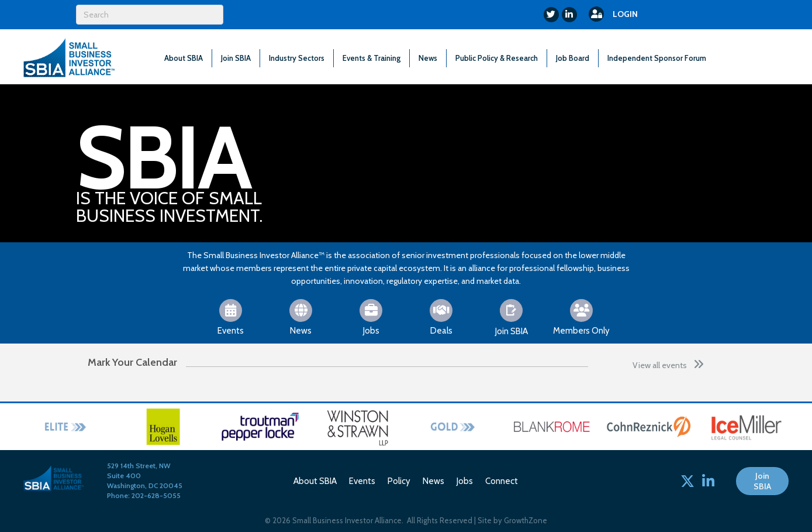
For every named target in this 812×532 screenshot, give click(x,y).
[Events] (230, 316)
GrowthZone (525, 520)
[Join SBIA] (511, 317)
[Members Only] (581, 316)
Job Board (572, 58)
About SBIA (183, 58)
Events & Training (371, 58)
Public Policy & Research (496, 58)
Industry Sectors (296, 58)
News (428, 58)
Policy (399, 481)
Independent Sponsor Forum (656, 58)
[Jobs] (370, 316)
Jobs (465, 481)
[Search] (150, 15)
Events (362, 481)
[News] (300, 316)
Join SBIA (236, 58)
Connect (501, 481)
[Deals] (441, 316)
